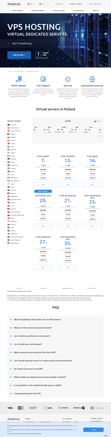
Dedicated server (37, 10)
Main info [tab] (19, 288)
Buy (43, 184)
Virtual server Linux (30, 421)
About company (66, 421)
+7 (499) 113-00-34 (75, 4)
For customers (67, 418)
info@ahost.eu (96, 421)
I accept (93, 429)
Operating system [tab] (67, 288)
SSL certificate (78, 10)
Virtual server (17, 10)
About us (96, 10)
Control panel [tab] (91, 288)
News (76, 421)
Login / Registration (95, 4)
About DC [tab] (43, 288)
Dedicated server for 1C (46, 421)
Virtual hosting (59, 10)
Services (27, 418)
